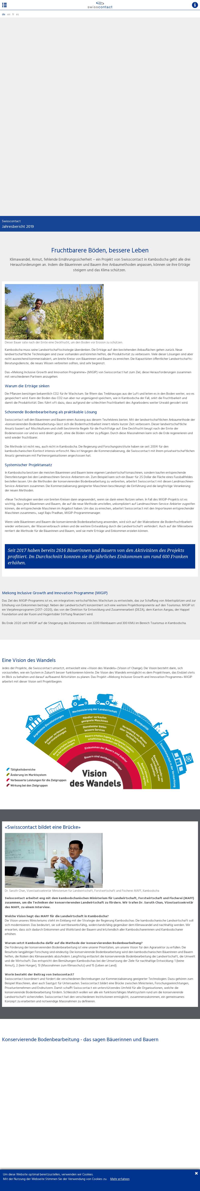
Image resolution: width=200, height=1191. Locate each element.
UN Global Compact (15, 1132)
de (3, 14)
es (17, 14)
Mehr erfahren (120, 1179)
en (8, 14)
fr (13, 14)
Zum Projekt (19, 1025)
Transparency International (19, 1127)
